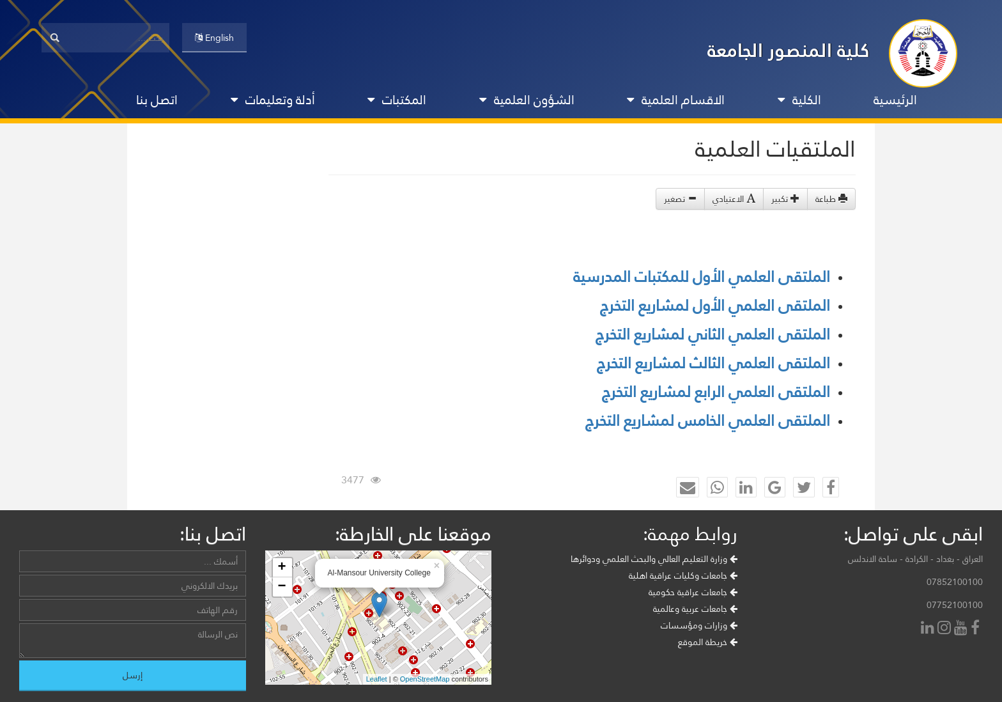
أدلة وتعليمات (273, 100)
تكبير (785, 199)
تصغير (680, 199)
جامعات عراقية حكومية (693, 592)
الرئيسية (895, 100)
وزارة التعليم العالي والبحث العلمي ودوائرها (654, 558)
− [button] (281, 587)
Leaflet (376, 679)
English (214, 37)
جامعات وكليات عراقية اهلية (683, 575)
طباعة (831, 199)
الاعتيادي (734, 199)
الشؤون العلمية (526, 100)
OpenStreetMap (425, 679)
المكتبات (396, 100)
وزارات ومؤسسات (699, 625)
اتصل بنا (157, 100)
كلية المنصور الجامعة (788, 50)
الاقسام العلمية (676, 100)
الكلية (799, 100)
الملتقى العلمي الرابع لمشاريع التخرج (716, 391)
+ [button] (281, 567)
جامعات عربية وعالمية (695, 608)
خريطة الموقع (707, 642)
